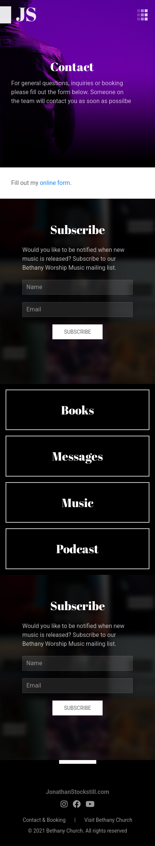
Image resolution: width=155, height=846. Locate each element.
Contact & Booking (44, 820)
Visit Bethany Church (108, 820)
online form (55, 182)
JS (26, 14)
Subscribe (77, 332)
